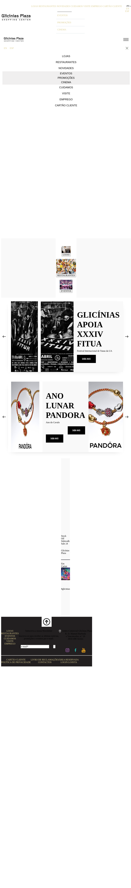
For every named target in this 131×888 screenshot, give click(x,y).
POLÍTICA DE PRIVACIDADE (16, 662)
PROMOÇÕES (64, 22)
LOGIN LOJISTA (69, 662)
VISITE (87, 6)
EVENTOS (62, 15)
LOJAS (34, 6)
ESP (127, 11)
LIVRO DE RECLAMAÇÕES (45, 659)
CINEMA (61, 29)
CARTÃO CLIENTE (112, 6)
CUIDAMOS (77, 6)
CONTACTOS (44, 662)
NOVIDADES (63, 6)
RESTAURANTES (47, 6)
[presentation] (4, 338)
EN (127, 8)
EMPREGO (96, 6)
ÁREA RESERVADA (69, 659)
